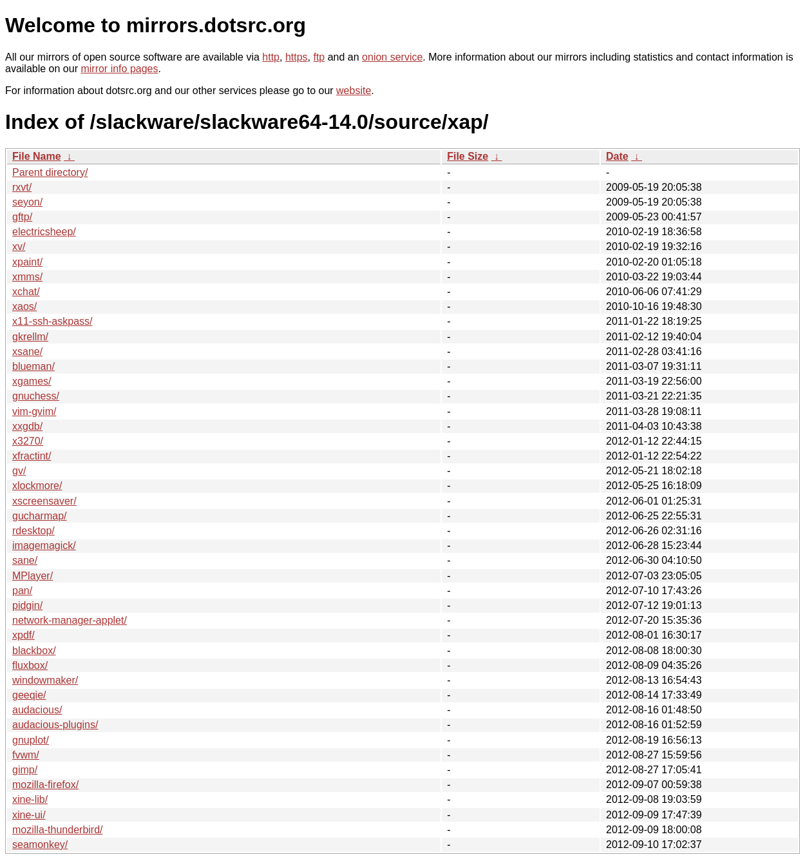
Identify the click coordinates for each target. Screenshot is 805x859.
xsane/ (27, 351)
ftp (319, 57)
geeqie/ (29, 695)
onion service (392, 57)
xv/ (18, 246)
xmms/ (27, 276)
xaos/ (24, 306)
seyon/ (27, 202)
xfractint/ (31, 455)
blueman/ (33, 366)
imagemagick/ (44, 545)
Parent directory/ (50, 172)
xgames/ (31, 381)
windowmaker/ (45, 680)
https (296, 57)
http (270, 57)
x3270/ (27, 441)
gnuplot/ (30, 740)
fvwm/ (25, 754)
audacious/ (37, 709)
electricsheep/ (44, 231)
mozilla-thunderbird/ (57, 829)
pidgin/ (27, 605)
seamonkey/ (40, 844)
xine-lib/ (30, 799)
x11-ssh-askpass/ (52, 321)
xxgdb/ (27, 426)
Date (617, 156)
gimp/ (24, 769)
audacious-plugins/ (55, 724)
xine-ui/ (29, 814)
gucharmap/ (39, 515)
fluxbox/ (30, 665)
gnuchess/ (35, 396)
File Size (467, 156)
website (353, 90)
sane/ (24, 560)
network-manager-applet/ (69, 620)
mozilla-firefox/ (45, 784)
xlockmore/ (37, 485)
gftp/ (22, 216)
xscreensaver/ (44, 501)
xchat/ (26, 291)
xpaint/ (27, 261)
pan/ (22, 590)
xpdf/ (23, 635)
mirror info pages (119, 68)
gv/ (19, 470)
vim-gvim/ (34, 411)
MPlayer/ (32, 575)
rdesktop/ (33, 530)
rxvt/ (22, 187)
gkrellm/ (30, 336)
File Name (36, 156)
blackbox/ (34, 650)
